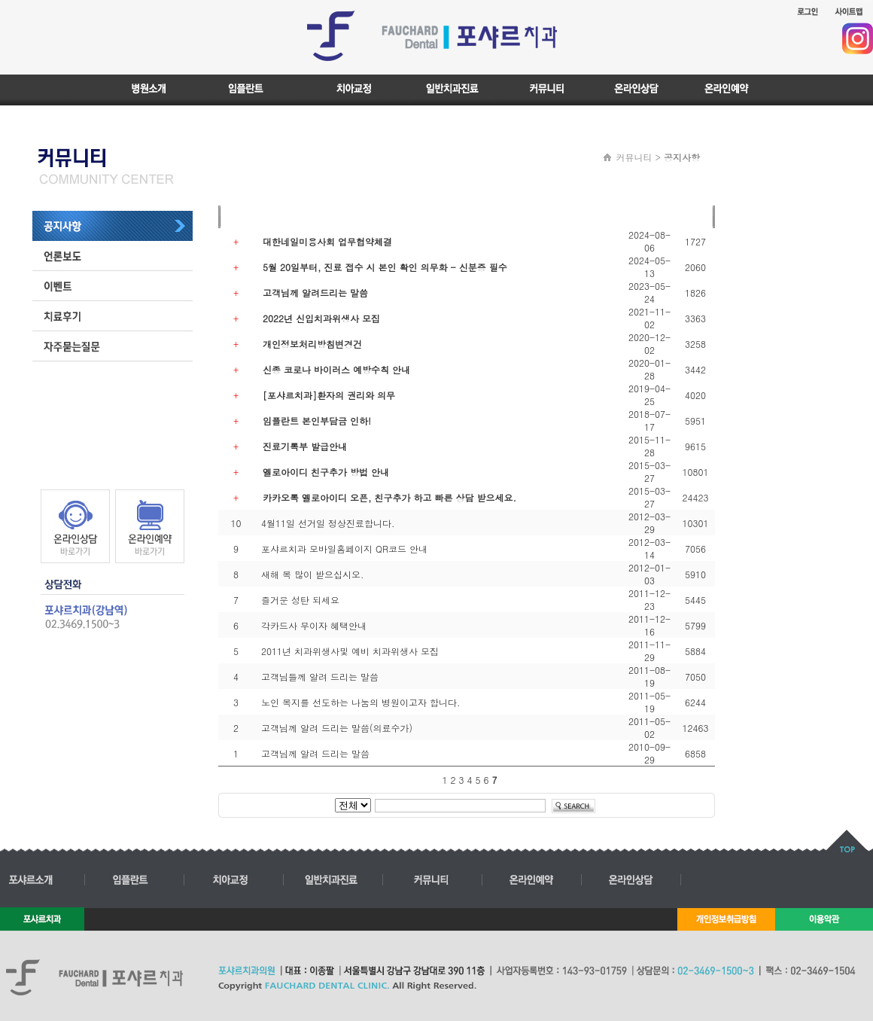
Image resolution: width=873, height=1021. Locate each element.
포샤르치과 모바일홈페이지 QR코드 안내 (344, 548)
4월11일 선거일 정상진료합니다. (328, 523)
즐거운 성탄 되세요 (300, 599)
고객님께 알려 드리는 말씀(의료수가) (336, 727)
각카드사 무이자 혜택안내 (314, 625)
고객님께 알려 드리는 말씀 (315, 753)
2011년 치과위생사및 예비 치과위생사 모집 (350, 651)
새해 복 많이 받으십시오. (312, 574)
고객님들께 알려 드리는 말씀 (320, 676)
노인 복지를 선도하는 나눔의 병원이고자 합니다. (361, 702)
